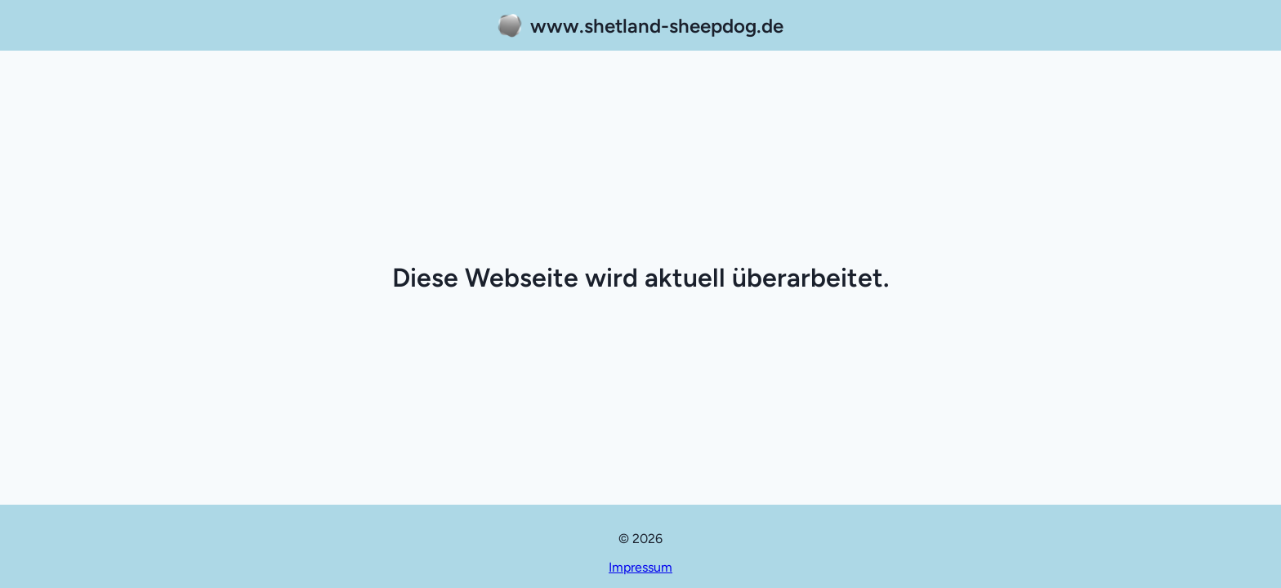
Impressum (640, 567)
